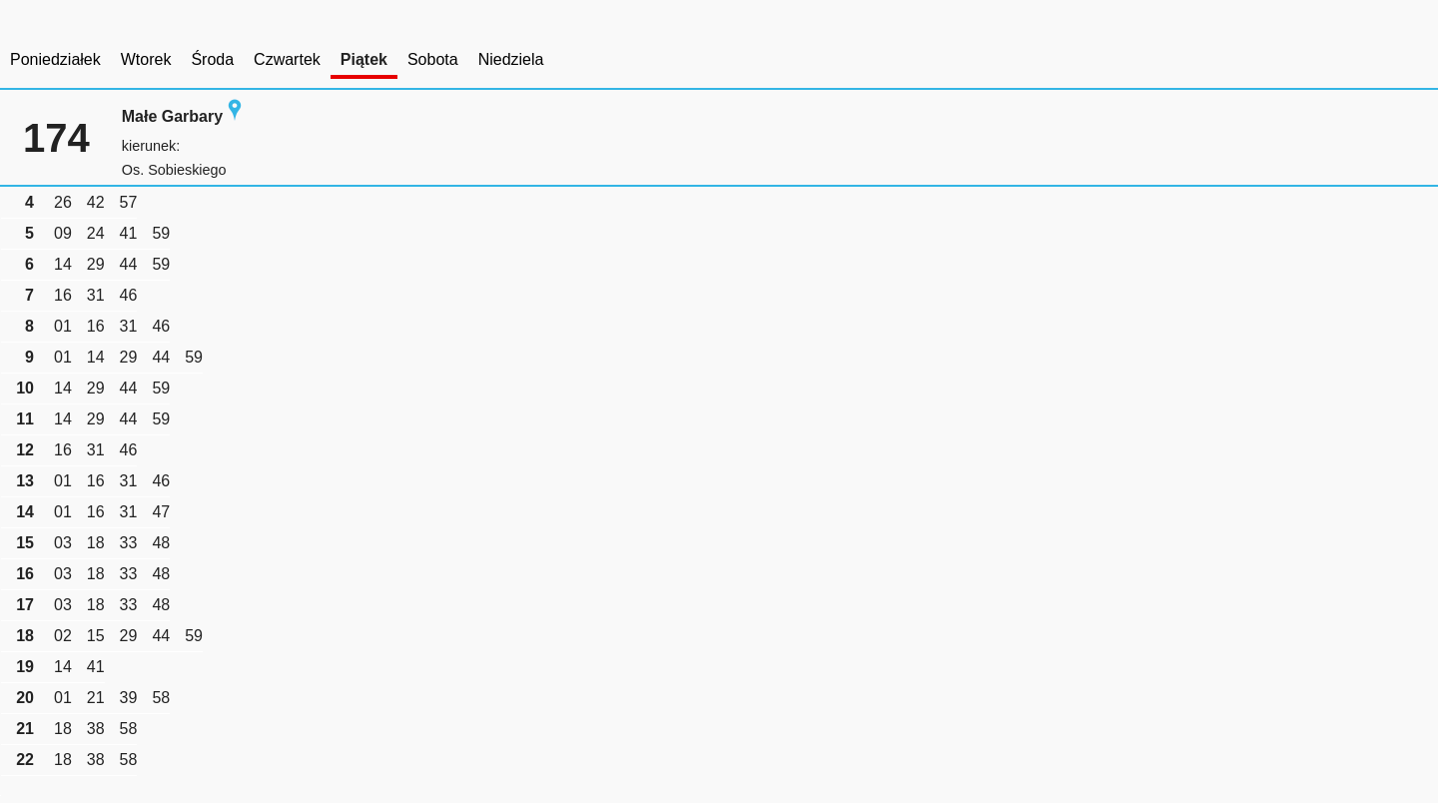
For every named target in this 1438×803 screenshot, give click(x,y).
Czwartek (287, 59)
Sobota (432, 59)
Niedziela (511, 59)
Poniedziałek (55, 59)
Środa (212, 59)
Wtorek (146, 59)
